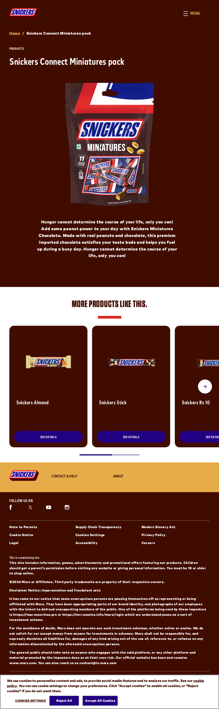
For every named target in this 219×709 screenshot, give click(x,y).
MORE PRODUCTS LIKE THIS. (109, 303)
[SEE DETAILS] (48, 437)
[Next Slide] (205, 387)
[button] (196, 13)
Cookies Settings (90, 534)
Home (14, 33)
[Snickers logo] (25, 475)
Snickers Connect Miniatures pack (58, 33)
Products (16, 48)
